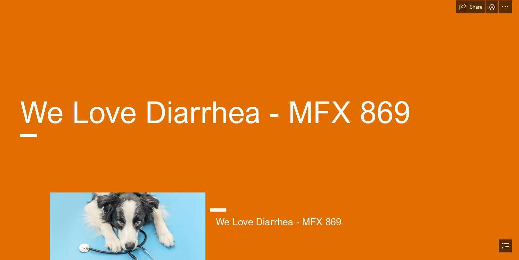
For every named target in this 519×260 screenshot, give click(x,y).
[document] (259, 130)
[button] (470, 6)
